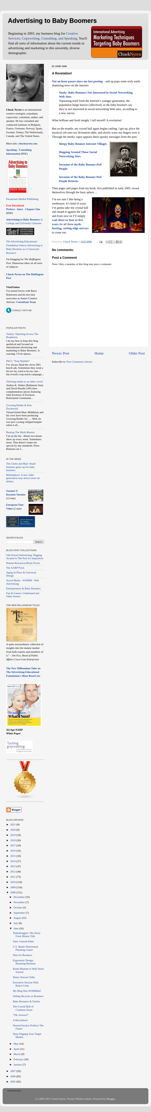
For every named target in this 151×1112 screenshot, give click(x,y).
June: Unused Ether (23, 941)
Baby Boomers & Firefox (26, 1001)
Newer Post (60, 353)
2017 (13, 845)
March (17, 1054)
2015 (13, 855)
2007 (13, 1071)
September (20, 912)
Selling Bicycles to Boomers (28, 996)
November (19, 902)
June (16, 928)
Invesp (18, 1091)
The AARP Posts (15, 567)
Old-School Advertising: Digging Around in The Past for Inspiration (24, 557)
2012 (13, 871)
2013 (13, 866)
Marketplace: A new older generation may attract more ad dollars (23, 478)
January (18, 1064)
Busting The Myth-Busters (20, 432)
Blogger (110, 1098)
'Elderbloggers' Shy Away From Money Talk (26, 934)
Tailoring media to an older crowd (24, 381)
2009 (13, 887)
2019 (13, 834)
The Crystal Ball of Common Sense (23, 1008)
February (19, 1059)
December (19, 896)
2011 (13, 876)
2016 (13, 850)
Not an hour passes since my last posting (77, 81)
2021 (13, 824)
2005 (13, 1081)
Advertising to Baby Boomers (52, 20)
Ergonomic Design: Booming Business (24, 962)
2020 (13, 829)
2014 (13, 861)
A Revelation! (20, 1020)
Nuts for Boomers (22, 955)
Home (99, 353)
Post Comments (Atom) (79, 361)
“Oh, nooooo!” (21, 1014)
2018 (13, 840)
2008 (13, 892)
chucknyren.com (27, 143)
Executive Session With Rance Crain (25, 984)
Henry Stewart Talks (24, 977)
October (18, 907)
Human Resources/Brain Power (23, 562)
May (16, 1043)
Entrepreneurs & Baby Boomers (23, 588)
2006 (13, 1076)
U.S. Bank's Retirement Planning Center (25, 948)
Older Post (137, 353)
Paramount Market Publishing (22, 198)
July (16, 923)
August (18, 917)
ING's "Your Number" (18, 360)
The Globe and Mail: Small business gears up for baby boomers (20, 467)
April (17, 1048)
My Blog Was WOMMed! (27, 990)
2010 (13, 882)
